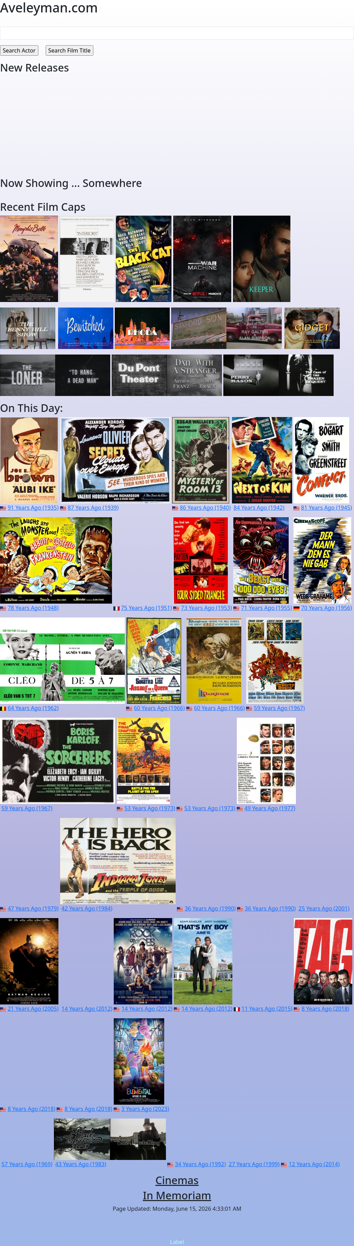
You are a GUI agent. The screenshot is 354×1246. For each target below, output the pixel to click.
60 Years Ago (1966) (159, 708)
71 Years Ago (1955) (266, 608)
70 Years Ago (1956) (326, 608)
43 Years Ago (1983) (80, 1164)
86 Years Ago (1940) (205, 507)
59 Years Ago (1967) (279, 708)
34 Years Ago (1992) (200, 1164)
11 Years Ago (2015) (267, 1008)
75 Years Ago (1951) (146, 608)
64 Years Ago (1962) (33, 708)
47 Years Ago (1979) (33, 908)
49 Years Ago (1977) (269, 808)
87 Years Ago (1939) (93, 507)
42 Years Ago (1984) (87, 908)
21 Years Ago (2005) (33, 1008)
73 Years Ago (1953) (206, 608)
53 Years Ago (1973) (149, 808)
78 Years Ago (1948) (33, 608)
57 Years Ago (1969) (26, 1164)
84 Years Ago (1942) (259, 507)
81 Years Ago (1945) (326, 507)
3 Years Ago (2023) (145, 1109)
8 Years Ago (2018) (325, 1008)
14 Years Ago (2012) (87, 1008)
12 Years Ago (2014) (314, 1164)
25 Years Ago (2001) (324, 908)
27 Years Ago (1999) (254, 1164)
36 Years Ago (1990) (210, 908)
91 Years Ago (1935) (33, 507)
